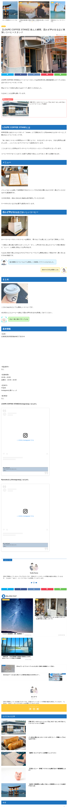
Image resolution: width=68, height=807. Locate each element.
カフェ (3, 26)
